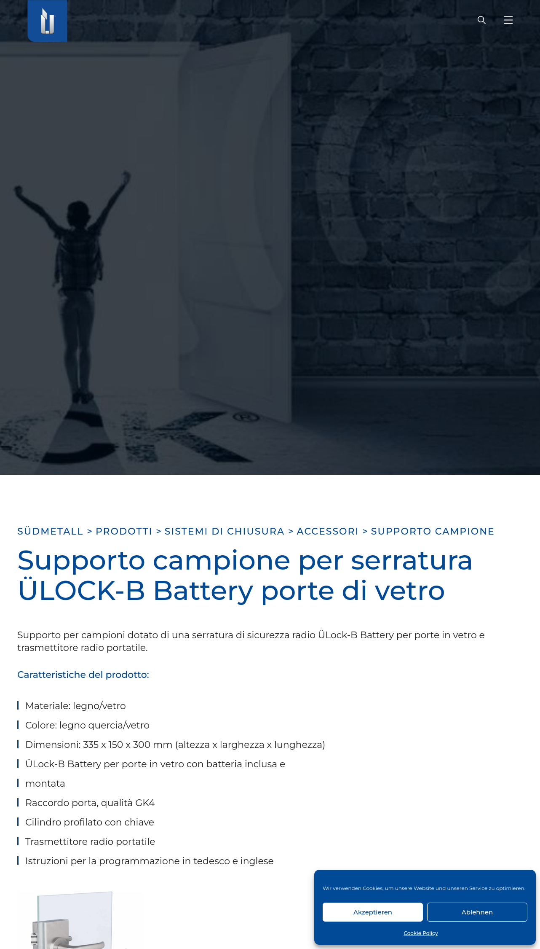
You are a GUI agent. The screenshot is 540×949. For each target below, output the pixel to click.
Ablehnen (477, 912)
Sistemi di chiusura (225, 531)
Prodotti (124, 531)
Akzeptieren (372, 912)
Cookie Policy (421, 933)
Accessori (328, 531)
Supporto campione (433, 531)
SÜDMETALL (50, 531)
